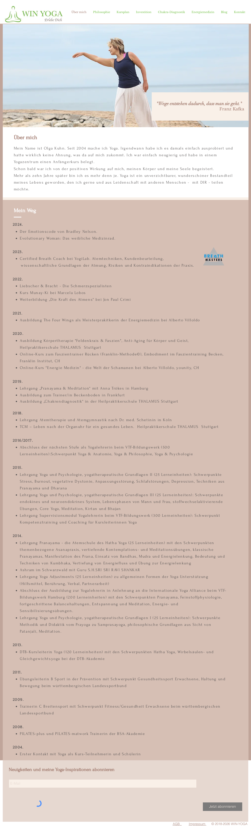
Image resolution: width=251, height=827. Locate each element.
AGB (176, 824)
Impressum (197, 824)
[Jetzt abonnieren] (222, 806)
